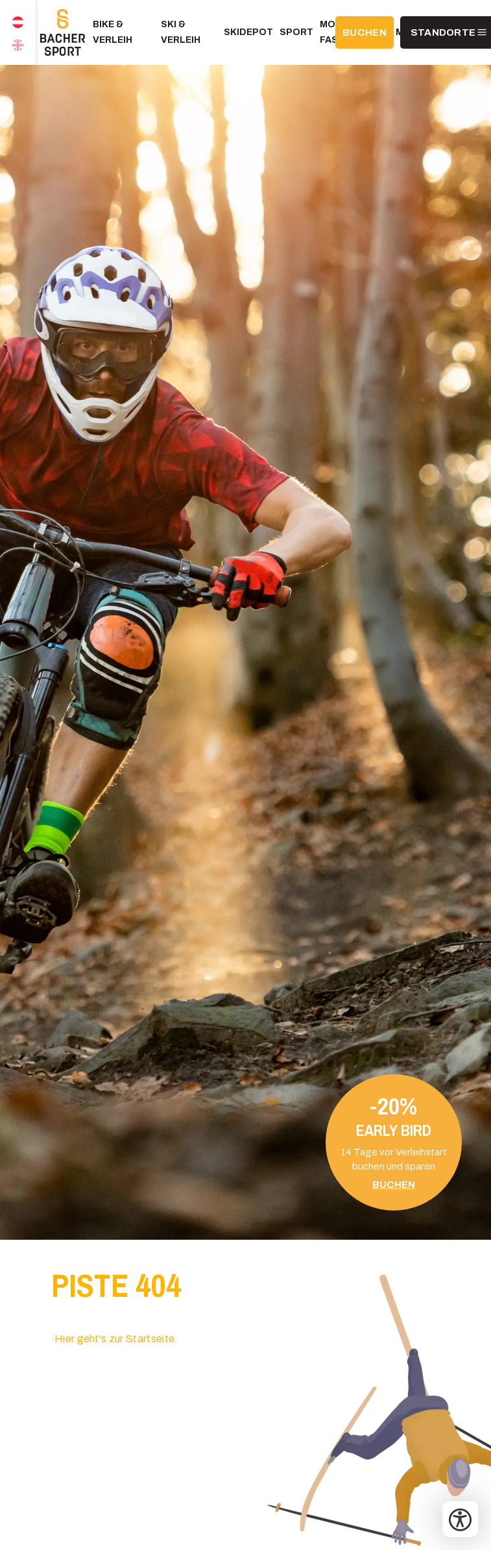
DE (18, 16)
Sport (296, 32)
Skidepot (248, 32)
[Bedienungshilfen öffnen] (460, 1519)
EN (18, 48)
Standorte (443, 32)
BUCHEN (364, 32)
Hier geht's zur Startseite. (116, 1338)
